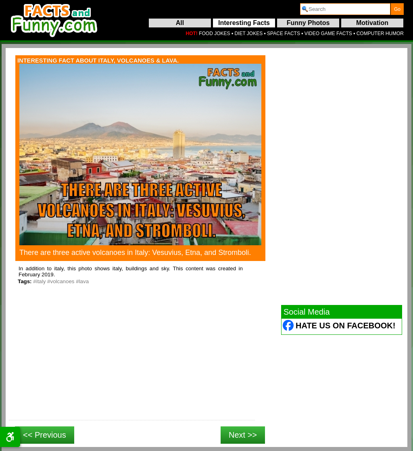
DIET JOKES (248, 33)
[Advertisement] (132, 361)
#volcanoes (60, 281)
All (180, 22)
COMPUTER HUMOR (380, 33)
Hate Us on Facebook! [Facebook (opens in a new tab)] (345, 325)
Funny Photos (308, 22)
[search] (345, 9)
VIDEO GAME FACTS (328, 33)
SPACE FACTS (283, 33)
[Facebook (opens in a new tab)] (289, 326)
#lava (82, 281)
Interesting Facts (244, 22)
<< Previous (44, 434)
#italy (39, 281)
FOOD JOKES (214, 33)
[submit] (397, 9)
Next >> (243, 434)
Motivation (372, 22)
